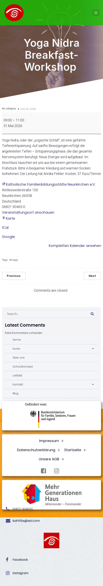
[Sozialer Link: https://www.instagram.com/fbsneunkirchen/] (58, 471)
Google (8, 236)
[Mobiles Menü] (95, 12)
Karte (8, 218)
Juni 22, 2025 (28, 109)
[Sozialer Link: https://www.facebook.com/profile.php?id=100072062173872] (45, 471)
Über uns (19, 358)
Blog (15, 393)
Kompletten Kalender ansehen (75, 245)
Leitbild (17, 375)
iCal (5, 227)
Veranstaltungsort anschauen (28, 212)
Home (17, 340)
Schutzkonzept (23, 366)
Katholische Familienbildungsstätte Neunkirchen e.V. (48, 184)
